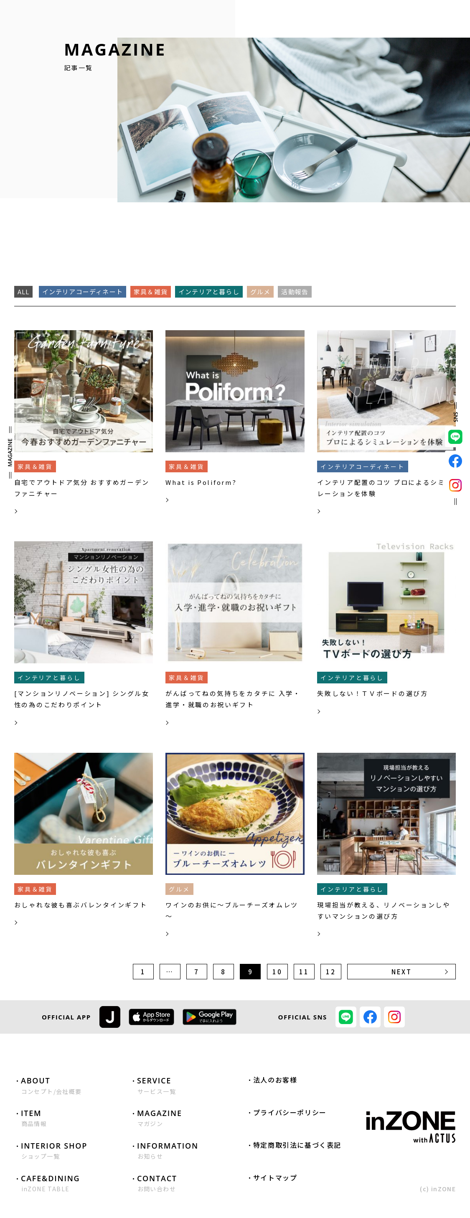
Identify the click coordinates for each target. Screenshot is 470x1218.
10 (277, 971)
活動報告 (294, 291)
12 (330, 971)
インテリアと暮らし (208, 291)
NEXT (401, 971)
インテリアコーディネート (82, 291)
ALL (24, 291)
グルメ (260, 291)
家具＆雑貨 (151, 291)
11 (304, 971)
